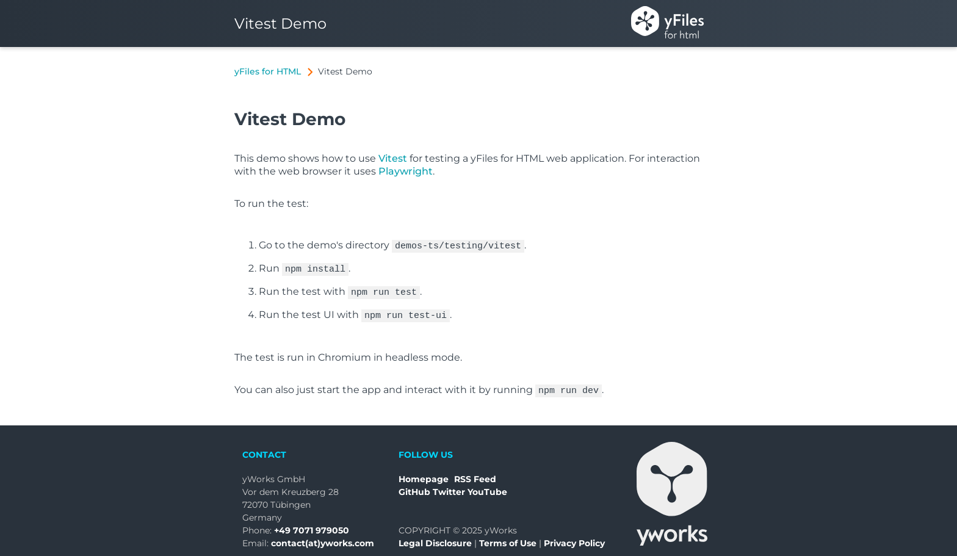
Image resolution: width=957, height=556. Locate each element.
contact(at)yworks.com (322, 537)
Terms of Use (507, 537)
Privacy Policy (574, 537)
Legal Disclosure (435, 537)
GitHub (414, 485)
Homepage (424, 473)
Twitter (449, 485)
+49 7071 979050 (311, 524)
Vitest (392, 158)
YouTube (487, 485)
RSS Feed (475, 473)
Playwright (405, 171)
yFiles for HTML (267, 71)
